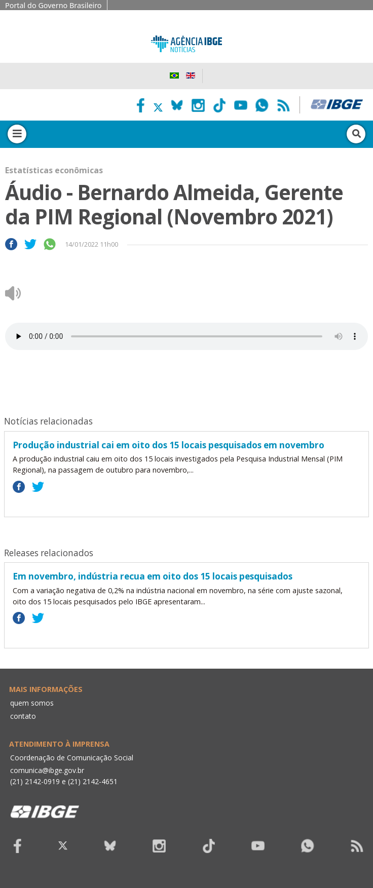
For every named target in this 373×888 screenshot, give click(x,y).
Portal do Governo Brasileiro (53, 5)
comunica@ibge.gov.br (47, 770)
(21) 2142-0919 (35, 781)
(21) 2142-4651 (93, 781)
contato (23, 716)
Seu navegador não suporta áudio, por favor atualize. (186, 336)
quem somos (32, 703)
